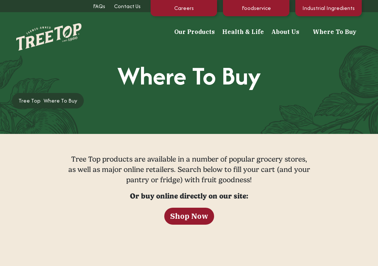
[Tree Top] (41, 31)
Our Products (194, 32)
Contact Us (127, 6)
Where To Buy (335, 31)
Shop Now (189, 216)
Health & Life (243, 32)
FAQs (99, 6)
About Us (285, 32)
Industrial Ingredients (328, 8)
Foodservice (256, 8)
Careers (184, 8)
